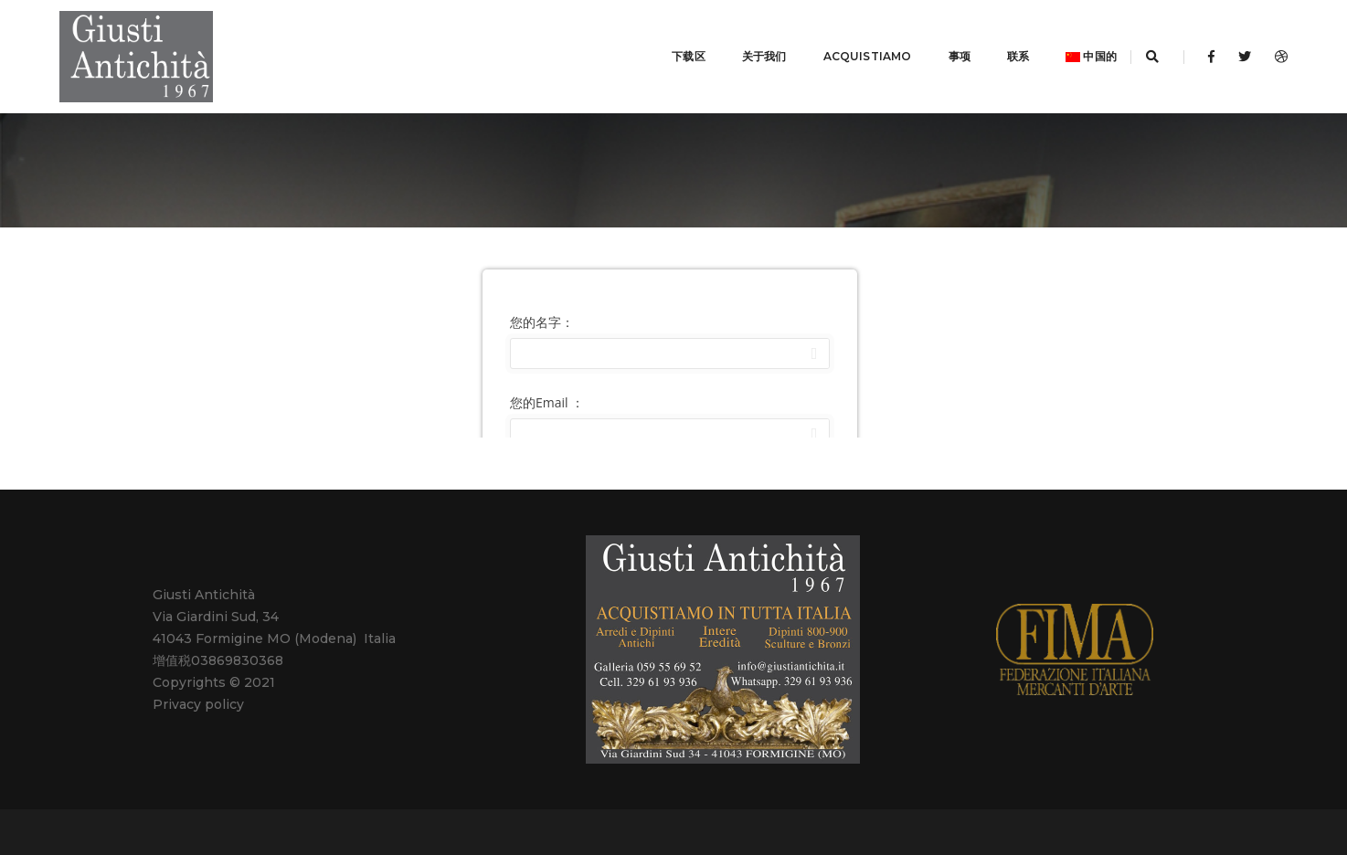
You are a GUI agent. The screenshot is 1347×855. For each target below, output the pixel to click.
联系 (995, 45)
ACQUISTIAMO (845, 45)
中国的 (1068, 45)
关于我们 (741, 45)
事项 (937, 45)
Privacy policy (198, 682)
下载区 (666, 45)
